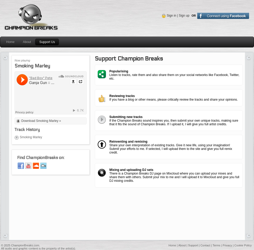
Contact (205, 245)
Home (10, 42)
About (27, 42)
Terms (216, 245)
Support (193, 245)
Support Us (47, 42)
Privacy (227, 245)
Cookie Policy (243, 245)
